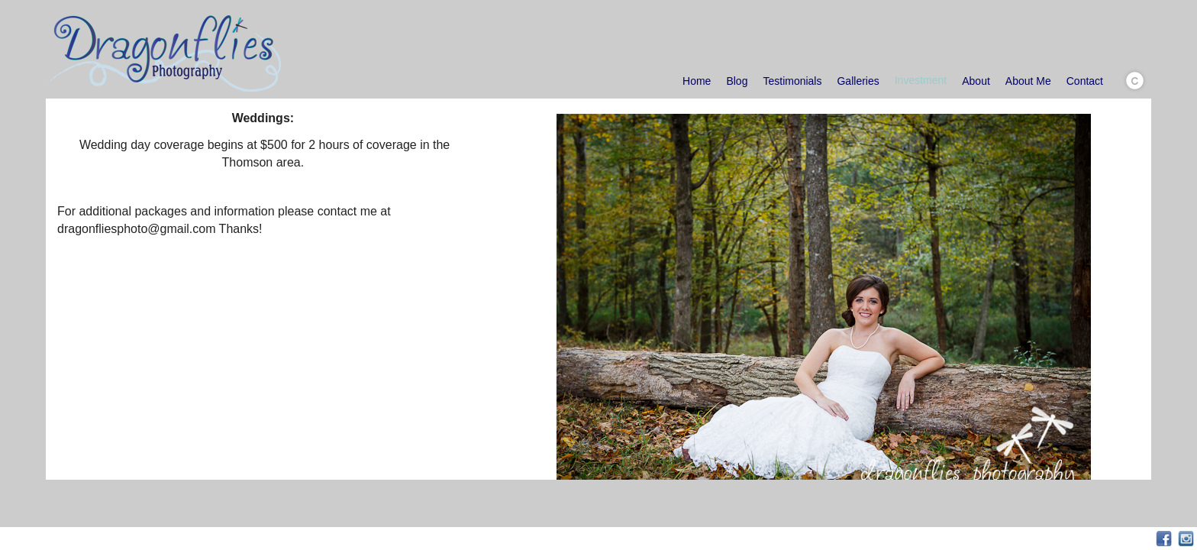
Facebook (1164, 539)
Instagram (1186, 539)
